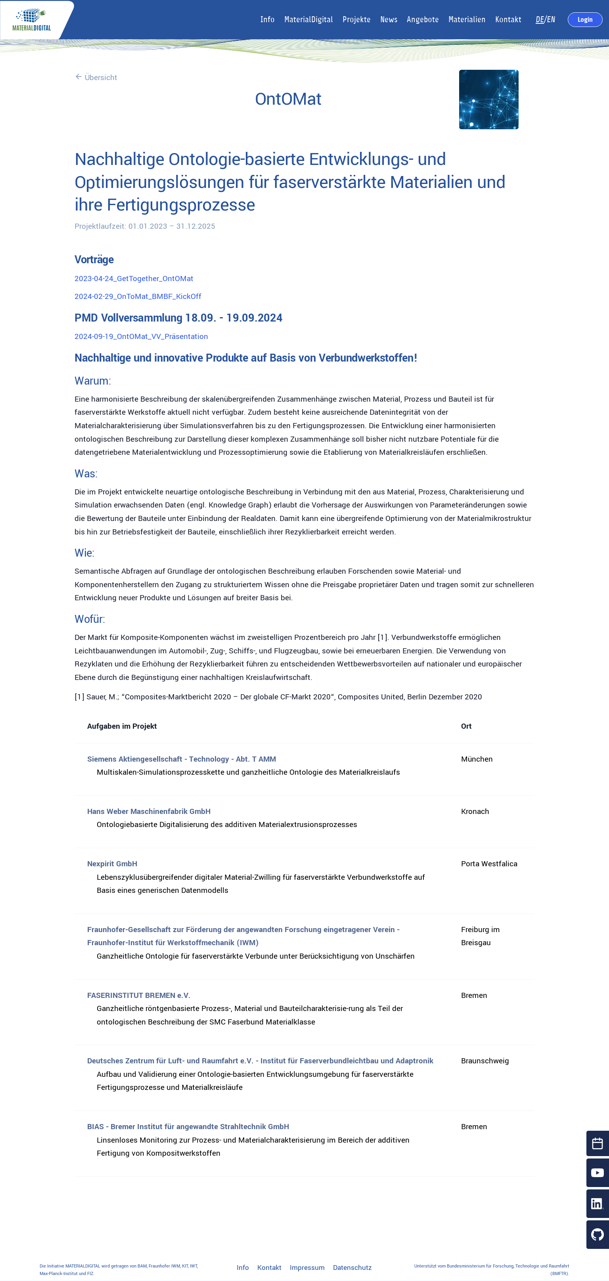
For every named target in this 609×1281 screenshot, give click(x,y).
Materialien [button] (467, 19)
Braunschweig (485, 1061)
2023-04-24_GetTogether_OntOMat (134, 278)
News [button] (388, 19)
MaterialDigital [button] (308, 19)
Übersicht (96, 77)
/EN (545, 19)
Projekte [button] (357, 19)
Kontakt (269, 1268)
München (477, 759)
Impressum (307, 1268)
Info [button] (267, 19)
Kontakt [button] (508, 19)
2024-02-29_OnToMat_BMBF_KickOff (138, 296)
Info (243, 1268)
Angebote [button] (423, 19)
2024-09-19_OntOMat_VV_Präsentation (141, 336)
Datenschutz (352, 1268)
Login (585, 19)
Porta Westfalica (489, 863)
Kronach (475, 811)
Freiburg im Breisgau (480, 936)
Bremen (474, 995)
